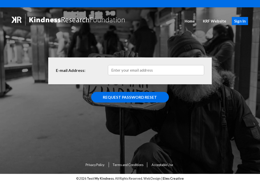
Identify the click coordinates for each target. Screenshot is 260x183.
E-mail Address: (70, 70)
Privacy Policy (95, 165)
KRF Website (214, 21)
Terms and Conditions (127, 165)
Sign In (240, 21)
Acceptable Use (162, 165)
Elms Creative (173, 178)
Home (190, 21)
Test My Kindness (100, 178)
